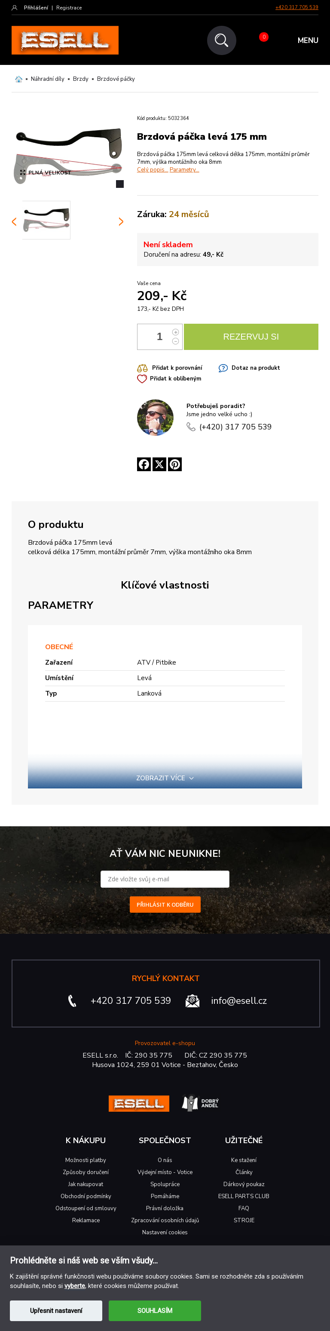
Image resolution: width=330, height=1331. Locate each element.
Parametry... (184, 170)
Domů (18, 79)
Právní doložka (164, 1208)
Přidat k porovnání (177, 368)
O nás (165, 1160)
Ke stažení (244, 1160)
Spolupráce (165, 1184)
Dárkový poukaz (244, 1184)
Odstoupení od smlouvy (85, 1208)
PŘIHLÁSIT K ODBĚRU (165, 904)
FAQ (243, 1208)
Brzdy (81, 79)
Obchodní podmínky (86, 1196)
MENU (308, 41)
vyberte (74, 1286)
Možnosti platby (85, 1160)
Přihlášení (36, 7)
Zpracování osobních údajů (165, 1220)
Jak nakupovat (85, 1184)
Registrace (69, 7)
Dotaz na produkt (256, 368)
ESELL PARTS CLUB (243, 1196)
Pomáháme (165, 1196)
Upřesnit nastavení (56, 1311)
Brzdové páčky (116, 79)
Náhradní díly (47, 79)
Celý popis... (152, 170)
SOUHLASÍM (155, 1311)
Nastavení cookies (165, 1232)
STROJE (244, 1220)
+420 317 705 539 (296, 7)
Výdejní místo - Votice (165, 1172)
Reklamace (86, 1220)
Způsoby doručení (86, 1172)
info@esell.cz (239, 1000)
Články (244, 1172)
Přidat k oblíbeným (175, 379)
